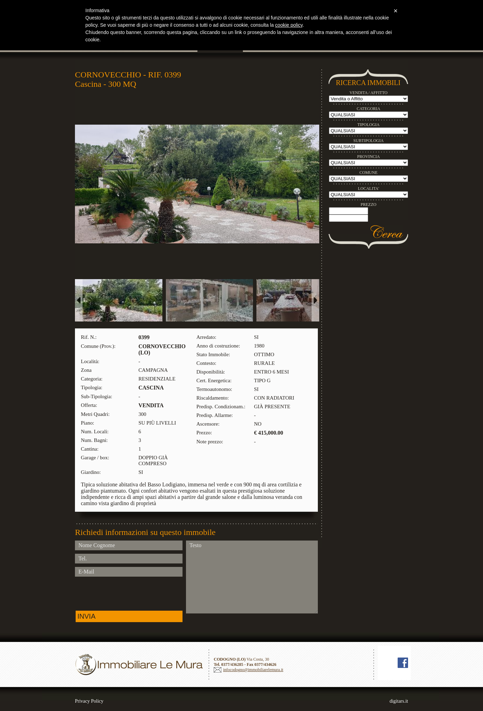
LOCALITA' (368, 188)
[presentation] (127, 593)
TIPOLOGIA (368, 124)
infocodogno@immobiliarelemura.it (253, 669)
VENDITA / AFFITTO (368, 92)
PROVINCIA (368, 156)
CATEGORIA (368, 108)
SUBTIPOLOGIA (368, 140)
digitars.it (399, 701)
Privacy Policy (89, 701)
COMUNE (368, 172)
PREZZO (368, 204)
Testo (252, 577)
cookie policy (289, 25)
